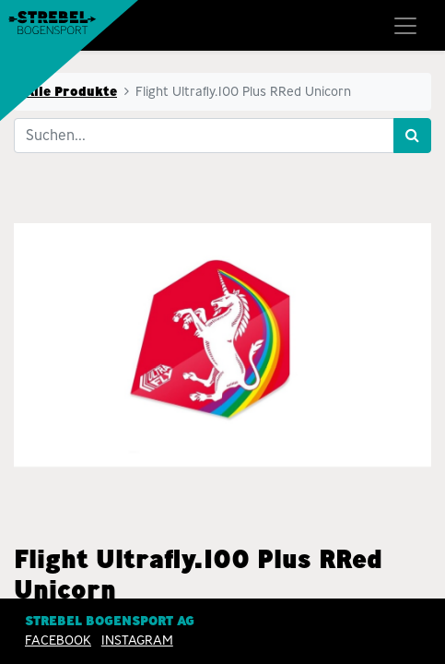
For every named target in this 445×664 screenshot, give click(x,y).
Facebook (58, 641)
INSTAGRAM (137, 641)
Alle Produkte (71, 91)
